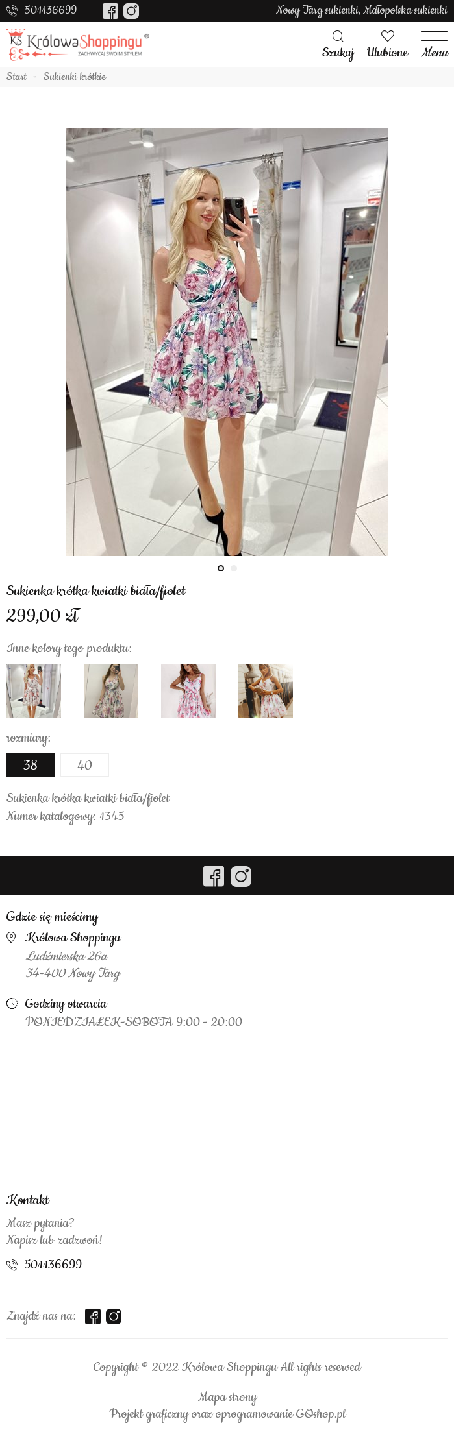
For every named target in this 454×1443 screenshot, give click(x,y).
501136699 (51, 10)
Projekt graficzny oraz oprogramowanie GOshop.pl (227, 1414)
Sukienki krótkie (75, 77)
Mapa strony (227, 1397)
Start (16, 77)
